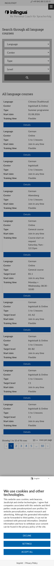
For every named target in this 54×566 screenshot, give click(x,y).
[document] (27, 510)
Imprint (20, 563)
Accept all (27, 552)
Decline (27, 536)
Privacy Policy (31, 563)
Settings (27, 544)
